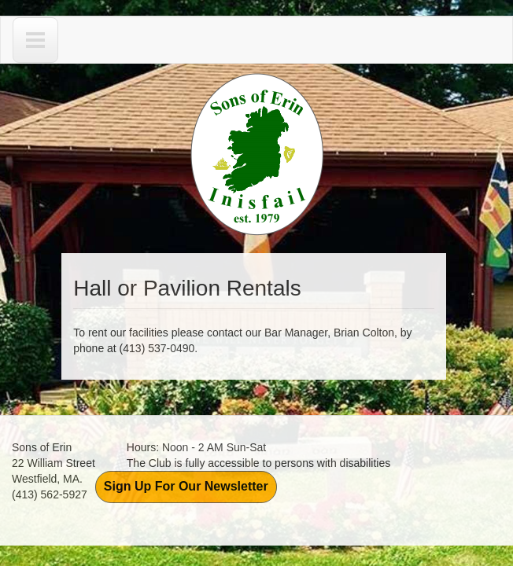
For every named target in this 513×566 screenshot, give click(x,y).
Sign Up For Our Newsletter (186, 486)
